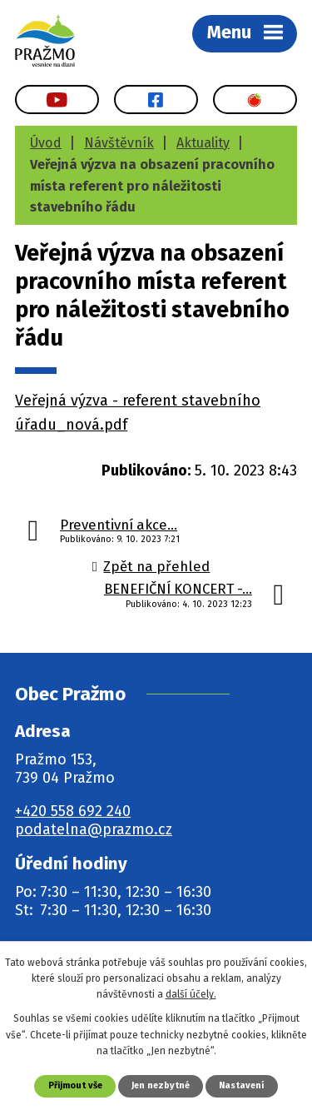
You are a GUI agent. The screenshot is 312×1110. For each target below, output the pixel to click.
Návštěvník (119, 143)
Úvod (46, 143)
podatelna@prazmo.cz (93, 829)
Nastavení (241, 1085)
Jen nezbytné (160, 1085)
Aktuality (203, 143)
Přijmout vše (75, 1085)
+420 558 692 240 (73, 811)
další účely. (191, 994)
